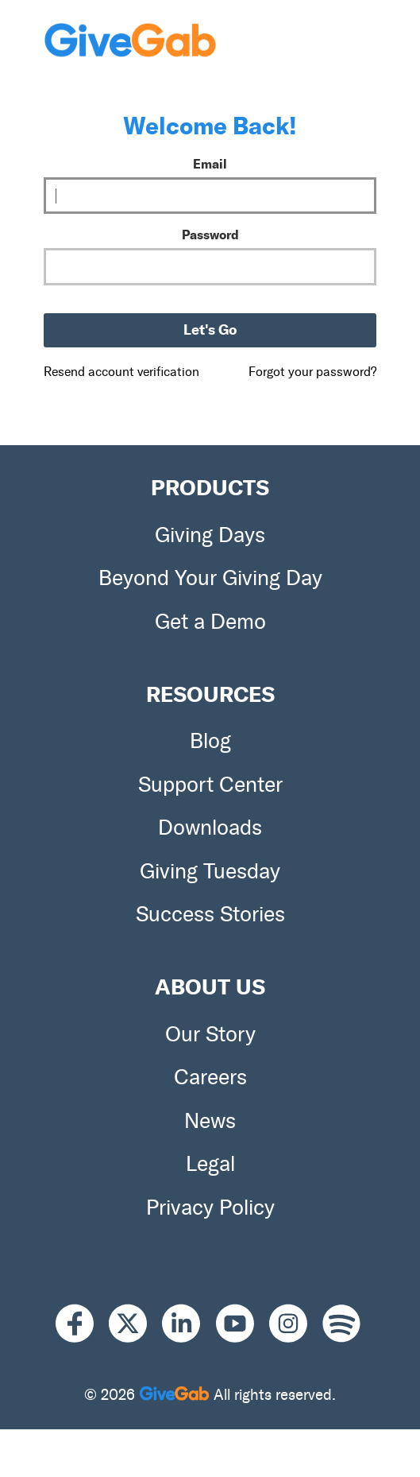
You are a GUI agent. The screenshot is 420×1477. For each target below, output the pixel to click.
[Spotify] (341, 1324)
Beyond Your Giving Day (210, 578)
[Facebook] (82, 1324)
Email (210, 164)
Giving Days (210, 535)
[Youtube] (242, 1324)
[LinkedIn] (188, 1324)
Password (210, 234)
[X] (135, 1324)
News (210, 1121)
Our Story (210, 1034)
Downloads (210, 827)
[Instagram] (295, 1324)
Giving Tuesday (210, 871)
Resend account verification (121, 371)
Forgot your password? (312, 371)
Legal (210, 1164)
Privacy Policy (210, 1207)
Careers (210, 1077)
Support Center (210, 784)
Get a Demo (210, 621)
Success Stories (210, 914)
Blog (210, 741)
